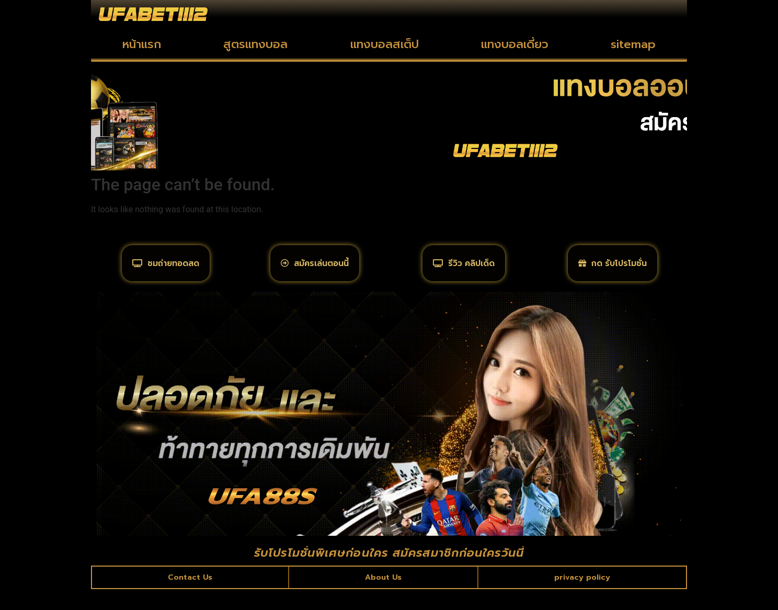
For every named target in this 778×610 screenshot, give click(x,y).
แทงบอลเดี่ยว (514, 44)
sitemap (633, 44)
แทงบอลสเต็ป (384, 44)
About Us (383, 596)
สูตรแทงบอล (255, 44)
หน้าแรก (141, 44)
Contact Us (190, 596)
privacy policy (582, 596)
